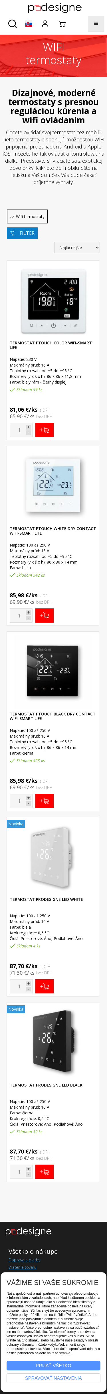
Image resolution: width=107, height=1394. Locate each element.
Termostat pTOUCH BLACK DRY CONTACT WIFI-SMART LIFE (53, 716)
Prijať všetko (53, 1365)
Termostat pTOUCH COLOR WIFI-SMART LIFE (51, 345)
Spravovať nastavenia (53, 1378)
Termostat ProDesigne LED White (46, 899)
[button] (29, 24)
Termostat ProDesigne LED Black (46, 1085)
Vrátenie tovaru (23, 1267)
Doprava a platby (24, 1260)
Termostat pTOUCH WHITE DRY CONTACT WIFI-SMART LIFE (53, 531)
